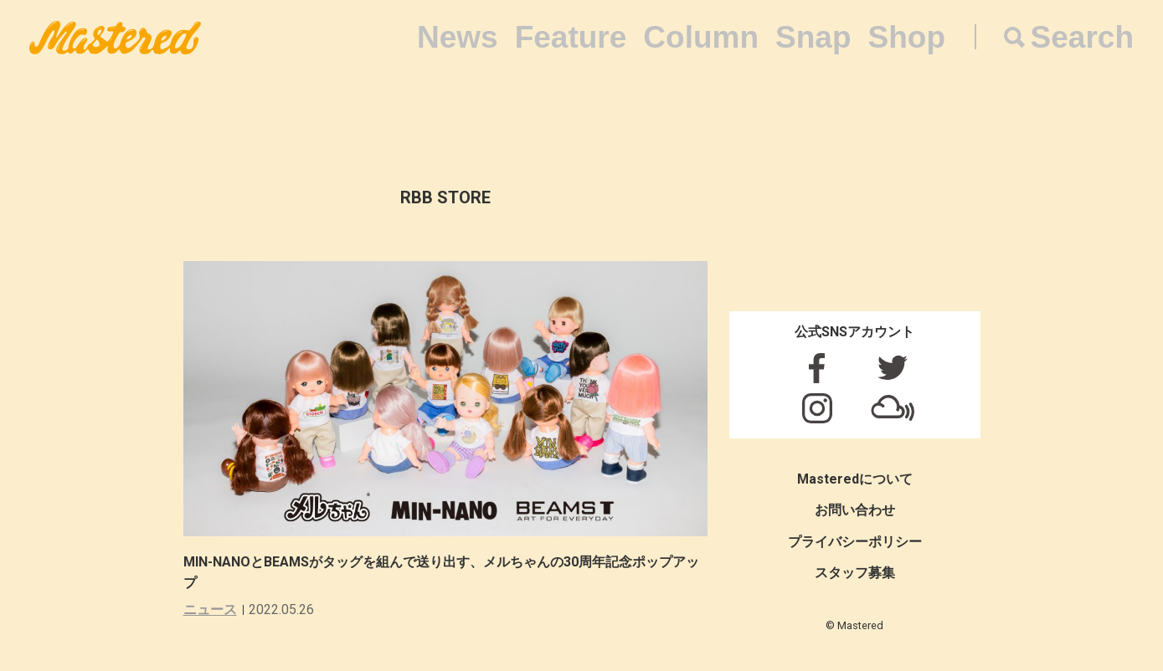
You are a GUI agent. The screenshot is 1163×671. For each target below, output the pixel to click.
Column (701, 37)
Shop (906, 37)
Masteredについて (855, 479)
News (457, 37)
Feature (571, 37)
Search (1082, 37)
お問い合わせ (855, 510)
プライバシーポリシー (855, 542)
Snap (813, 37)
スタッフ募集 (855, 573)
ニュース (210, 609)
